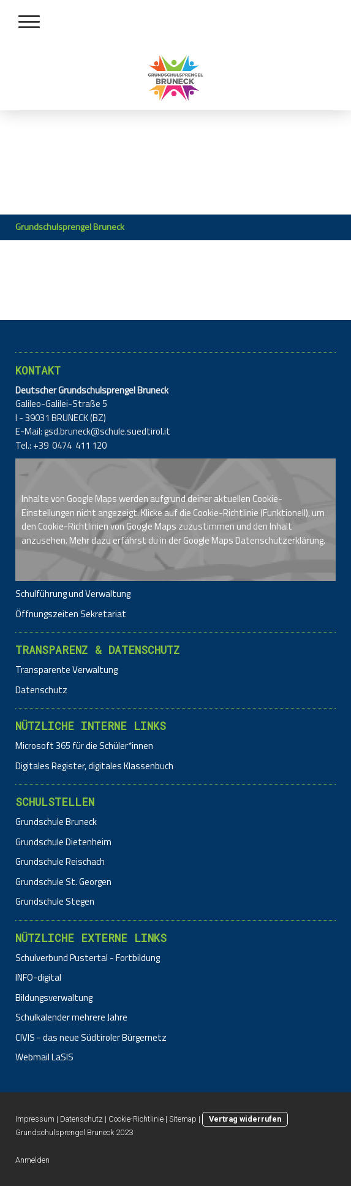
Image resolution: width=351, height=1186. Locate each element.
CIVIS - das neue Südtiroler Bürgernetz (91, 1037)
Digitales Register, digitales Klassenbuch (94, 766)
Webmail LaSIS (44, 1057)
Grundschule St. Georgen (63, 882)
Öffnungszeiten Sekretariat (70, 614)
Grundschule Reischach (60, 861)
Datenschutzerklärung (279, 540)
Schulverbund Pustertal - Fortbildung (87, 958)
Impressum (35, 1118)
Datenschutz (41, 690)
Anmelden (32, 1160)
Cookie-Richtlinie (226, 513)
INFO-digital (38, 977)
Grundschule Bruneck (56, 822)
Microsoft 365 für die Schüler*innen (84, 746)
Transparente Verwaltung (66, 670)
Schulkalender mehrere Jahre (71, 1017)
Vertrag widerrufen (245, 1118)
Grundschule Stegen (54, 901)
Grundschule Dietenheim (63, 842)
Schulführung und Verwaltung (72, 594)
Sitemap (183, 1118)
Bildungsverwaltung (53, 997)
